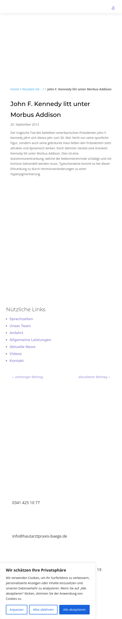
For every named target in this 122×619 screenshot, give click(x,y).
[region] (48, 591)
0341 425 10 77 (26, 502)
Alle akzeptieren (74, 609)
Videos (16, 354)
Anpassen (17, 609)
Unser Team (20, 326)
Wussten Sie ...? (33, 89)
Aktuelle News (22, 347)
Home (14, 89)
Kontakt (17, 361)
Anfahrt (16, 333)
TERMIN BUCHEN (61, 461)
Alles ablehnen (43, 609)
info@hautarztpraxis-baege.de (39, 536)
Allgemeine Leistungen (30, 340)
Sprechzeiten (21, 319)
